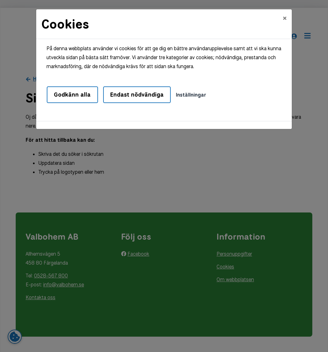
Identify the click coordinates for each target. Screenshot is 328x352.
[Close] (285, 18)
